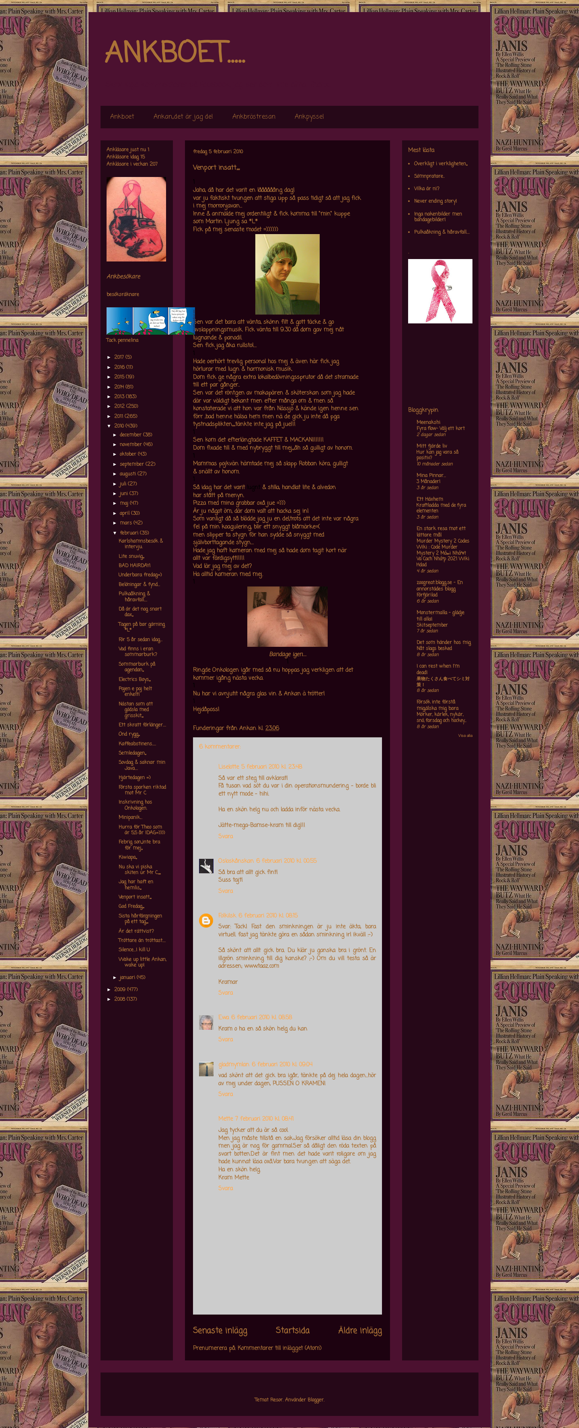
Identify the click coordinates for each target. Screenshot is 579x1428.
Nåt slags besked (434, 648)
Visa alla (465, 736)
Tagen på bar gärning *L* (142, 627)
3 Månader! (428, 482)
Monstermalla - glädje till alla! (440, 616)
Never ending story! (435, 201)
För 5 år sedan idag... (140, 640)
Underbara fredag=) (140, 575)
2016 (120, 367)
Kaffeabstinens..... (137, 744)
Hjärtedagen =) (134, 778)
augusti (129, 474)
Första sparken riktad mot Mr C (142, 790)
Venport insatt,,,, (135, 897)
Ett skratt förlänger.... (142, 725)
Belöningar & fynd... (139, 584)
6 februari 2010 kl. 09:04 (282, 1065)
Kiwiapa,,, (128, 857)
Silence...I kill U (134, 950)
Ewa (223, 1018)
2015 (120, 377)
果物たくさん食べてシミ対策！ (443, 682)
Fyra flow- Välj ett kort (441, 428)
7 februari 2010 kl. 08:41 (264, 1119)
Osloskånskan (236, 861)
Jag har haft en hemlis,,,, (136, 885)
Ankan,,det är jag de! (183, 117)
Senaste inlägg (220, 1331)
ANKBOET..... (174, 54)
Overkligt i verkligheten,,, (440, 164)
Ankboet (122, 117)
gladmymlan (233, 1065)
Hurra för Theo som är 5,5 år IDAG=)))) (142, 830)
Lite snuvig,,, (131, 556)
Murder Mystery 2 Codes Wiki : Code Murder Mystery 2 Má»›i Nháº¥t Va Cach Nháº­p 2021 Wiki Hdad (443, 553)
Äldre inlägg (360, 1331)
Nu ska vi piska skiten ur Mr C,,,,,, (139, 870)
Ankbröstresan (253, 117)
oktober (129, 454)
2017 (119, 357)
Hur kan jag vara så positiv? (437, 455)
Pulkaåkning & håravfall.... (134, 597)
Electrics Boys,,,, (134, 679)
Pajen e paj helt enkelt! (135, 691)
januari (128, 977)
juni (124, 494)
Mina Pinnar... (431, 475)
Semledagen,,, (132, 753)
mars (126, 523)
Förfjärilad (427, 595)
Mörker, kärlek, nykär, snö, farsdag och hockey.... (441, 717)
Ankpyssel (309, 117)
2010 (119, 426)
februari (130, 533)
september (133, 464)
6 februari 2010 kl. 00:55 (286, 861)
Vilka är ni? (426, 189)
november (132, 445)
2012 (120, 406)
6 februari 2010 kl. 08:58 (261, 1018)
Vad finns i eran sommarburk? (138, 652)
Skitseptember (432, 625)
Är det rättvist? (136, 931)
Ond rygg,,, (129, 734)
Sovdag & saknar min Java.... (142, 765)
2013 (120, 397)
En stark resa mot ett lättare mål (441, 532)
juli (124, 484)
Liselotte (228, 767)
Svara (225, 837)
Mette (225, 1119)
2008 (120, 999)
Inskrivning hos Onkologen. (135, 805)
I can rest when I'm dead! (438, 670)
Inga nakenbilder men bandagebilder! (438, 217)
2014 (119, 387)
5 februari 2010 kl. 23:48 (271, 767)
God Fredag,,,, (131, 906)
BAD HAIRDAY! (134, 566)
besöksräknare (123, 294)
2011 (119, 416)
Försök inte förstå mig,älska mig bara (437, 705)
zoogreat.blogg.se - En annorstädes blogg (440, 586)
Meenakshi (428, 422)
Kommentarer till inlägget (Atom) (280, 1348)
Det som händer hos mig (444, 642)
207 (154, 164)
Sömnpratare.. (429, 176)
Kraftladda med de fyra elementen (441, 508)
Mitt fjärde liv (432, 446)
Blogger (316, 1400)
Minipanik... (130, 817)
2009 (120, 990)
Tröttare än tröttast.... (142, 940)
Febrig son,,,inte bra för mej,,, (139, 845)
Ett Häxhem (430, 499)
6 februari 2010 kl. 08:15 (268, 916)
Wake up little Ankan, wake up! (142, 962)
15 (142, 157)
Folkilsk (227, 916)
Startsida (293, 1331)
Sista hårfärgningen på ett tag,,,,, (140, 919)
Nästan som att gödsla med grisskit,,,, (136, 710)
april (125, 513)
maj (125, 503)
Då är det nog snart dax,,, (140, 612)
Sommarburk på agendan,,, (137, 667)
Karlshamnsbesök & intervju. (141, 544)
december (131, 435)
